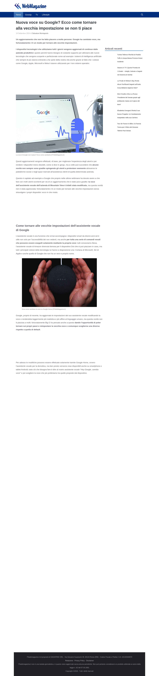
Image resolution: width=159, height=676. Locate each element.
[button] (142, 14)
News (18, 15)
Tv (37, 15)
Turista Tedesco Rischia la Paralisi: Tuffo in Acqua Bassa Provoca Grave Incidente (129, 58)
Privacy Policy (79, 661)
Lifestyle (45, 15)
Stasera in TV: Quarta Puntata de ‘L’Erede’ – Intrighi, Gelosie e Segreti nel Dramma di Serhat (129, 71)
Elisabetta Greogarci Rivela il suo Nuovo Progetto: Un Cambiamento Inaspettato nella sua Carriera (129, 114)
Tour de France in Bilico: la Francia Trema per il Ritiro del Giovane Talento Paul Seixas (129, 127)
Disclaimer (90, 661)
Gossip (28, 15)
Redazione (69, 661)
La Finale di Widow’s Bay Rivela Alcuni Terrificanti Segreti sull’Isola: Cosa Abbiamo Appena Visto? (129, 84)
